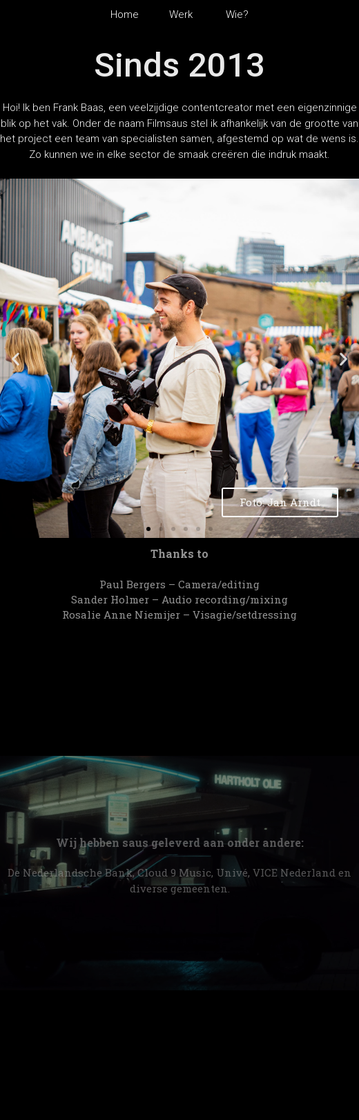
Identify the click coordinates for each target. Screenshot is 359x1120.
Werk (185, 14)
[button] (148, 529)
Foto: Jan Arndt (280, 502)
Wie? (234, 14)
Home (128, 14)
